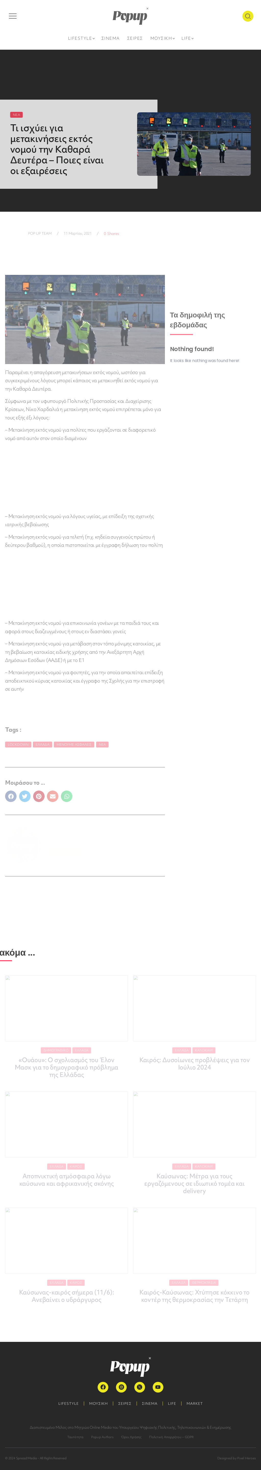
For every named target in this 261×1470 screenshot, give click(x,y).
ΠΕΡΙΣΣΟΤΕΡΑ (64, 852)
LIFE (172, 1403)
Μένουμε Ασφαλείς (74, 744)
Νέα (102, 744)
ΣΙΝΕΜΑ (150, 1403)
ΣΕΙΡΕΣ (125, 1403)
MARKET (195, 1403)
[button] (11, 796)
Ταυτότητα (75, 1437)
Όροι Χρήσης (131, 1437)
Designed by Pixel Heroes (236, 1458)
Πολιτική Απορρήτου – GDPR (171, 1437)
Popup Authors (102, 1437)
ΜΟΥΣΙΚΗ (98, 1403)
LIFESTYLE (68, 1403)
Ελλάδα (42, 744)
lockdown (18, 744)
